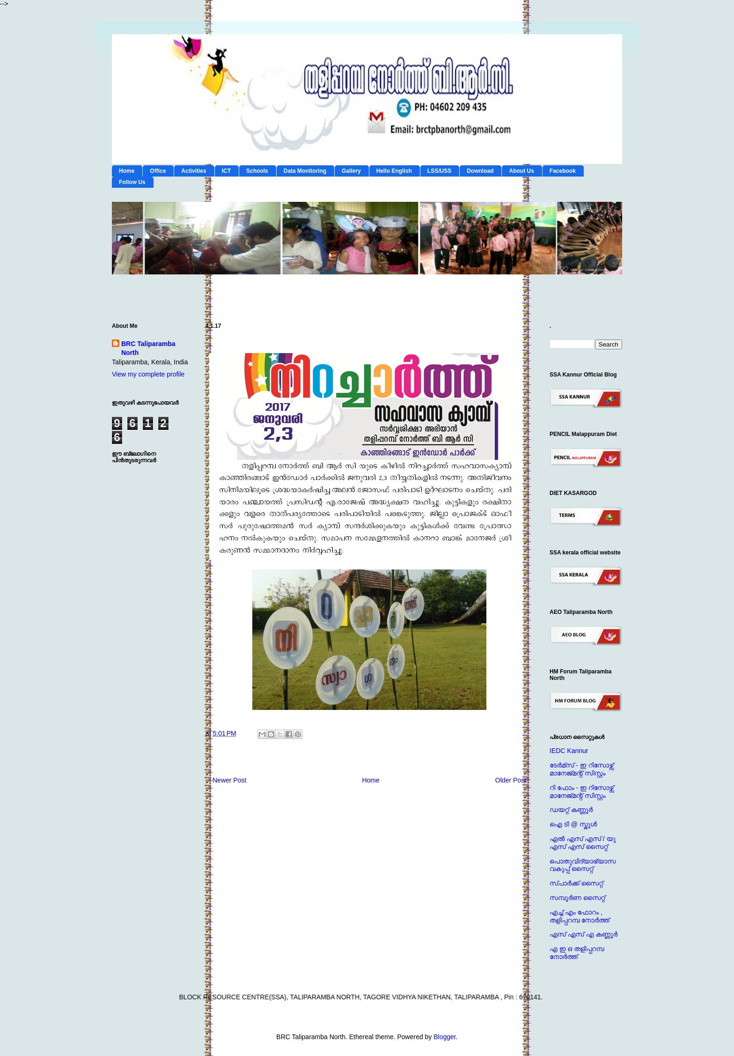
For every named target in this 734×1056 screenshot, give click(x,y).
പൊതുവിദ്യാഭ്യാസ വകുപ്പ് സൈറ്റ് (583, 865)
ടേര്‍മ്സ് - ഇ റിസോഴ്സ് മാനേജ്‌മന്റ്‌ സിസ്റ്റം (582, 769)
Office (158, 171)
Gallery (351, 171)
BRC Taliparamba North (148, 348)
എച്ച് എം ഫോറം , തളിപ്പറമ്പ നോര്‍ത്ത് (579, 916)
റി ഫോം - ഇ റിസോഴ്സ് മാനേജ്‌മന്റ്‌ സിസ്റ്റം (582, 791)
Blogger (444, 1037)
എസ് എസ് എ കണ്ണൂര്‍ (583, 934)
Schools (257, 171)
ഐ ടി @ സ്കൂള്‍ (573, 824)
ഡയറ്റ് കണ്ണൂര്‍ (571, 809)
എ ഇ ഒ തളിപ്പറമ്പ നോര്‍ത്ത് (577, 952)
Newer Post (229, 780)
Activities (193, 171)
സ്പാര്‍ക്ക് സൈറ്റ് (576, 883)
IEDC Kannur (569, 750)
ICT (226, 171)
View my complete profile (148, 374)
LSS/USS (439, 171)
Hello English (394, 171)
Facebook (563, 171)
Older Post (510, 780)
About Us (521, 171)
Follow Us (132, 182)
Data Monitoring (305, 171)
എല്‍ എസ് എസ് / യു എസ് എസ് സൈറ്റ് (583, 842)
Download (480, 171)
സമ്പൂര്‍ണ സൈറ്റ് (577, 897)
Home (126, 171)
